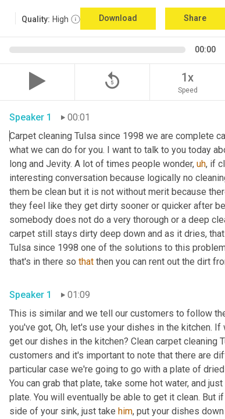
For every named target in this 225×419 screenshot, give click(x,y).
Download (118, 18)
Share (195, 18)
